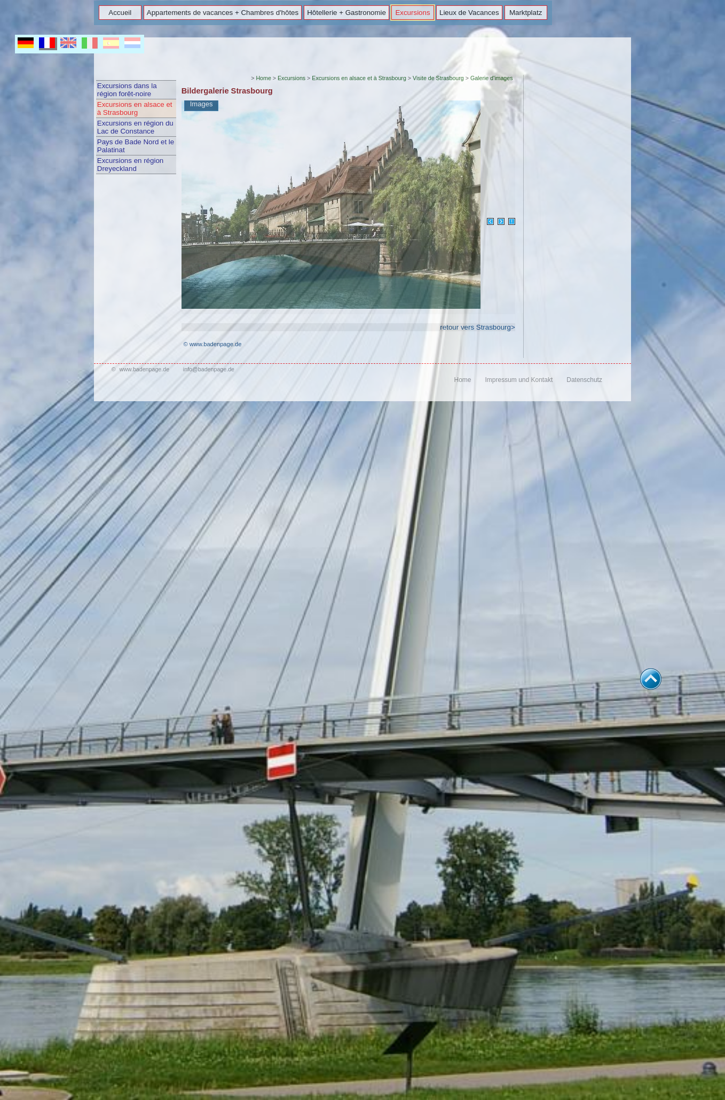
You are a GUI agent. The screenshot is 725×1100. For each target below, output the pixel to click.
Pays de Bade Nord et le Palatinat (135, 146)
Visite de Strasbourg (438, 78)
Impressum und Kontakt (519, 380)
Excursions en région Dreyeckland (130, 165)
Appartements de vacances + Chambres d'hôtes (222, 13)
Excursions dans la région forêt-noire (127, 90)
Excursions (412, 13)
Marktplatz (525, 13)
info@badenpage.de (208, 369)
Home (263, 78)
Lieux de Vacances (469, 13)
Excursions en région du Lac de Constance (135, 127)
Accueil (119, 13)
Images (201, 104)
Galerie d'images (491, 78)
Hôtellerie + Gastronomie (346, 13)
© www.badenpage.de (212, 344)
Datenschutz (584, 380)
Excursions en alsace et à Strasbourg (134, 108)
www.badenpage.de (144, 369)
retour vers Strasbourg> (477, 327)
